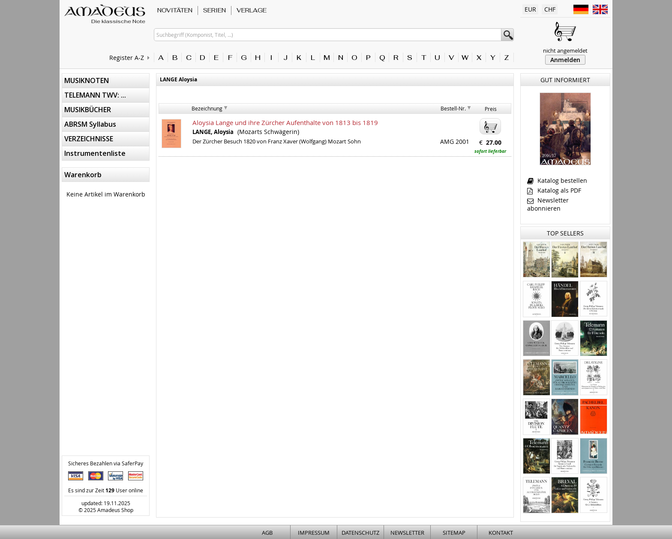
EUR (530, 9)
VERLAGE (252, 10)
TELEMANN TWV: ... (95, 95)
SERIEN (214, 10)
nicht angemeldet (565, 50)
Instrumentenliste (95, 153)
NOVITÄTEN (174, 10)
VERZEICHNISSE (88, 138)
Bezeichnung (207, 108)
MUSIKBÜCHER (87, 109)
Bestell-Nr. (453, 108)
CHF (550, 9)
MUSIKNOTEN (86, 80)
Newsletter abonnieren (548, 204)
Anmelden (565, 60)
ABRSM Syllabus (90, 124)
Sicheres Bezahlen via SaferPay (105, 463)
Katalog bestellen (557, 180)
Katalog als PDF (554, 190)
